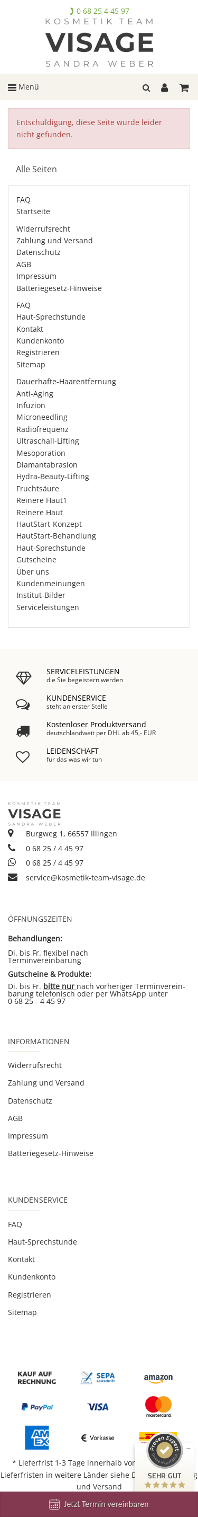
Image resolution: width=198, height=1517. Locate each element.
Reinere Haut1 (41, 500)
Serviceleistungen (47, 607)
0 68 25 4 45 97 (103, 11)
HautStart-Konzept (49, 524)
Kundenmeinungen (50, 583)
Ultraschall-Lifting (47, 441)
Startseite (33, 211)
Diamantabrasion (47, 465)
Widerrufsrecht (43, 229)
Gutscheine (36, 559)
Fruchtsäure (37, 488)
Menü (23, 87)
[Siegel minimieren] (188, 1448)
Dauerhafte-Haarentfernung (66, 381)
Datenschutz (38, 252)
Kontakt (29, 329)
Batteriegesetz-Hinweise (59, 288)
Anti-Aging (34, 394)
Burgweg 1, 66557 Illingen (62, 833)
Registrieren (38, 352)
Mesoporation (40, 453)
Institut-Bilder (40, 595)
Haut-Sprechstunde (51, 317)
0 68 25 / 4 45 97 (45, 848)
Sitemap (30, 364)
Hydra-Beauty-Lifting (52, 476)
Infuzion (30, 405)
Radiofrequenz (42, 429)
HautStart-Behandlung (56, 536)
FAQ (23, 200)
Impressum (36, 276)
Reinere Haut (39, 512)
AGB (23, 264)
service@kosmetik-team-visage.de (76, 877)
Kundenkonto (40, 341)
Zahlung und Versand (54, 240)
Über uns (32, 572)
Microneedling (42, 417)
